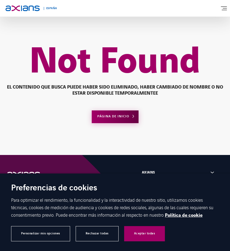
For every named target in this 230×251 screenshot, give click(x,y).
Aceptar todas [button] (144, 233)
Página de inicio (113, 116)
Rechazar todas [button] (97, 233)
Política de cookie (184, 215)
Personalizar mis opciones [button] (40, 233)
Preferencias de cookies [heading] (54, 188)
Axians (148, 172)
